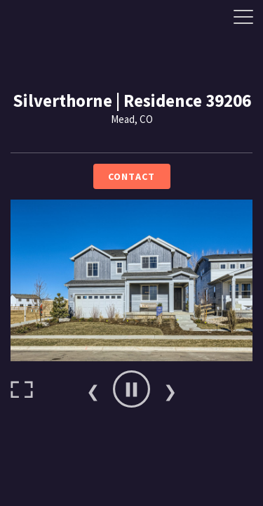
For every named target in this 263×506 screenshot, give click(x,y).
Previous (93, 389)
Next (170, 389)
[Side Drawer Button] (243, 17)
